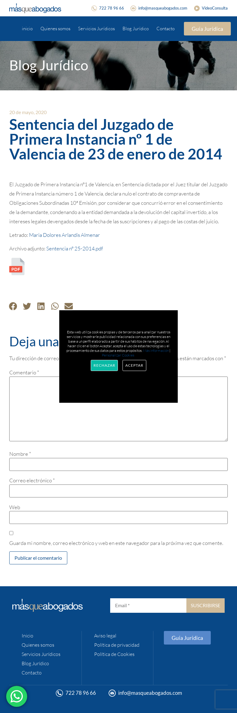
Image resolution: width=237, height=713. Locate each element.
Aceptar (134, 365)
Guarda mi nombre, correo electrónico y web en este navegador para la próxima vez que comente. (116, 543)
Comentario (24, 372)
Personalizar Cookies (118, 355)
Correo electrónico (32, 480)
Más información (156, 350)
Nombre (20, 453)
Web (14, 507)
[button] (13, 306)
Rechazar (104, 365)
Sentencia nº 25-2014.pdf (74, 248)
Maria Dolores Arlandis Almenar (64, 235)
